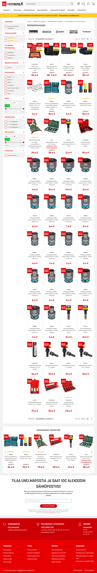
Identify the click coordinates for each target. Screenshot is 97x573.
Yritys (29, 546)
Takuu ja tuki (7, 559)
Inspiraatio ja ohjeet (57, 10)
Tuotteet (6, 10)
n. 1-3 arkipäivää (14, 121)
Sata (10, 93)
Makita (11, 77)
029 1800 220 (47, 527)
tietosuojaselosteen (51, 512)
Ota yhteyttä (13, 527)
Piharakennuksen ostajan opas (84, 557)
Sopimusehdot (32, 559)
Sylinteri (11, 58)
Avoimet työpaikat (33, 553)
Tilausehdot (7, 556)
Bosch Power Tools (14, 88)
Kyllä (10, 67)
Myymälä (86, 524)
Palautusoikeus (8, 553)
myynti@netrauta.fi (48, 532)
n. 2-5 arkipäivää (13, 124)
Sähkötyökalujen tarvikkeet (55, 21)
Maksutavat (7, 550)
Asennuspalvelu (57, 550)
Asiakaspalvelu (29, 10)
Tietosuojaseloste (33, 556)
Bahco (10, 82)
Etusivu (29, 21)
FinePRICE (12, 91)
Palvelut (55, 546)
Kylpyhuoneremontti (59, 553)
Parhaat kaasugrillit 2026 (85, 561)
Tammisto (87, 527)
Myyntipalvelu (42, 10)
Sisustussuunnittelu (58, 556)
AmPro (10, 80)
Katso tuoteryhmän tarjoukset (13, 27)
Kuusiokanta (12, 55)
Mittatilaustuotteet (58, 559)
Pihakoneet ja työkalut (39, 21)
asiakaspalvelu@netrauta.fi (17, 530)
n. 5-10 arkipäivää (14, 127)
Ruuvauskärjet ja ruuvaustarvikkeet (75, 21)
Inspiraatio (80, 546)
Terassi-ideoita (81, 550)
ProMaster (11, 85)
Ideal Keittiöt (56, 562)
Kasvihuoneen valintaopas (85, 553)
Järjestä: (31, 39)
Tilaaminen (7, 546)
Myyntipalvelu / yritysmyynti (52, 524)
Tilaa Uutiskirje (48, 506)
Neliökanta (12, 52)
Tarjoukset (17, 10)
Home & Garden (13, 155)
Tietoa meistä (32, 550)
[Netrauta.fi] (12, 4)
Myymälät (71, 10)
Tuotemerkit (81, 10)
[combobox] (50, 4)
